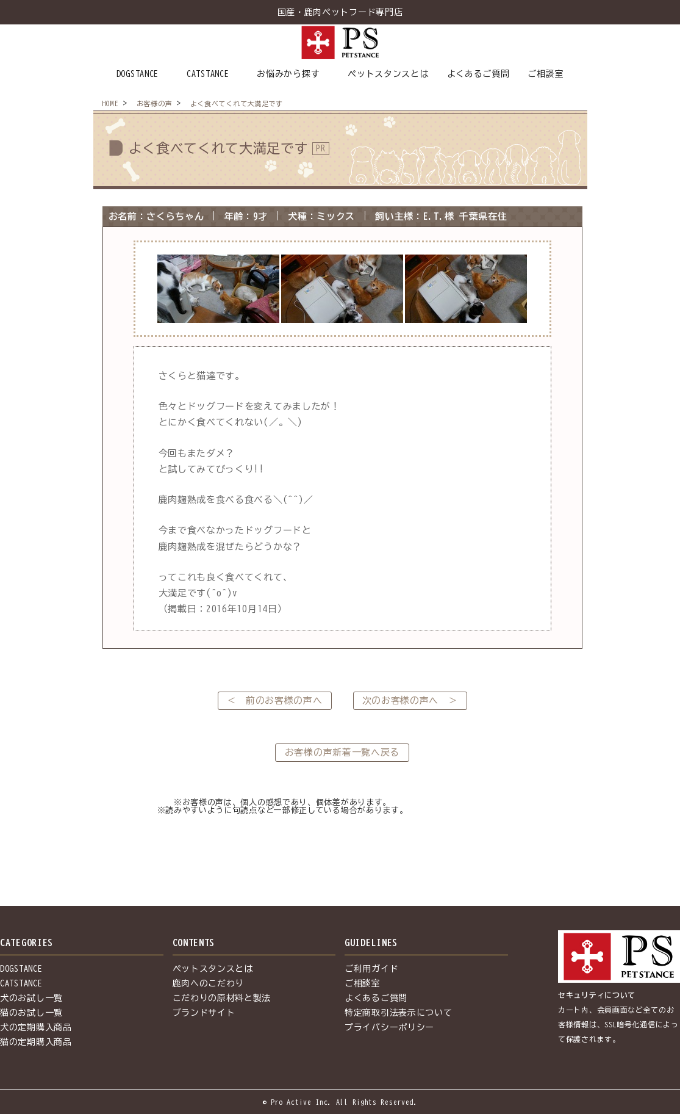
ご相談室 (546, 74)
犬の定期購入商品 (36, 1027)
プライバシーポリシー (389, 1027)
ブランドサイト (204, 1012)
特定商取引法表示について (398, 1012)
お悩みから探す (288, 74)
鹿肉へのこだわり (209, 983)
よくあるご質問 (478, 74)
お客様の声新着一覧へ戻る (342, 752)
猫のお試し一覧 (31, 1012)
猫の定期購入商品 (36, 1042)
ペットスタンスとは (388, 74)
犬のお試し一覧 (31, 998)
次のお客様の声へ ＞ (410, 700)
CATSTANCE (208, 74)
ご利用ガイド (371, 968)
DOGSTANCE (137, 74)
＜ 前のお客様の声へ (275, 700)
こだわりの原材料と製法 (222, 998)
